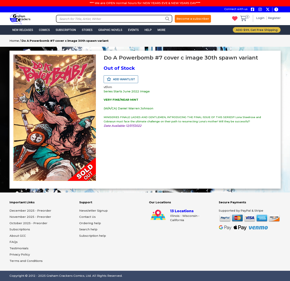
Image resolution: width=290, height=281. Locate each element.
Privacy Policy (19, 254)
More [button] (161, 30)
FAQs (13, 242)
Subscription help (92, 236)
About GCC (17, 236)
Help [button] (148, 30)
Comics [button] (44, 30)
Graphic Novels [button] (110, 30)
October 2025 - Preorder (28, 223)
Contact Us (87, 217)
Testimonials (18, 248)
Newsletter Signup (93, 210)
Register (274, 18)
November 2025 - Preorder (30, 217)
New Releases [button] (22, 30)
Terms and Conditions (26, 261)
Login (260, 18)
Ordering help (90, 223)
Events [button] (133, 30)
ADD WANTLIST (121, 79)
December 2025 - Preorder (30, 210)
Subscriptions (19, 229)
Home (14, 41)
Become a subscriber (192, 18)
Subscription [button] (66, 30)
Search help (88, 229)
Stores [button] (87, 30)
